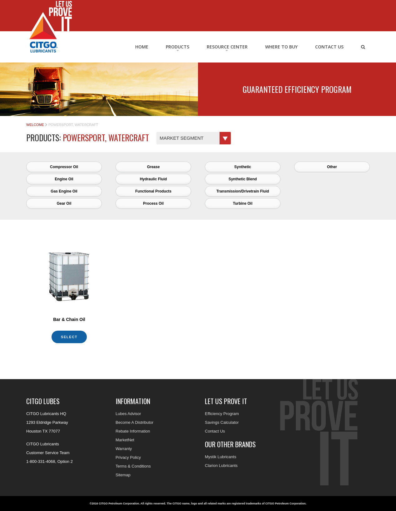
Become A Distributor (134, 422)
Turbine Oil (242, 203)
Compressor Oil (64, 167)
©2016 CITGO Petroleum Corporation (114, 503)
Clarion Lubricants (221, 465)
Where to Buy (281, 47)
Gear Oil (64, 203)
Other (332, 167)
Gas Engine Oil (64, 191)
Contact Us (329, 47)
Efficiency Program (222, 413)
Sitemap (123, 475)
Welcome (35, 125)
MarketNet (125, 440)
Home (141, 47)
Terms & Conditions (133, 466)
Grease (153, 167)
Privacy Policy (128, 457)
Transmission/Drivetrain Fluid (242, 191)
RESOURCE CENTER (227, 47)
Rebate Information (133, 431)
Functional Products (153, 191)
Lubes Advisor (128, 413)
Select (69, 337)
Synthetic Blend (243, 179)
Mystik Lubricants (220, 456)
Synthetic (242, 167)
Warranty (124, 448)
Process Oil (153, 203)
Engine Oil (64, 179)
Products (177, 47)
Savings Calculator (222, 422)
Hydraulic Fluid (153, 179)
